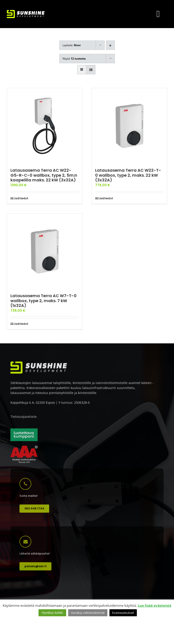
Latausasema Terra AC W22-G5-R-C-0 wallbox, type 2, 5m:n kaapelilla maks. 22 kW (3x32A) (43, 175)
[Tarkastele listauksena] (90, 69)
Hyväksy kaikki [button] (52, 612)
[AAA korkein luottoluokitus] (24, 449)
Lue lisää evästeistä (154, 605)
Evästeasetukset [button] (123, 613)
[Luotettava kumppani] (24, 431)
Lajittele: (72, 45)
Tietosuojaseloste (23, 418)
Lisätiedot (21, 198)
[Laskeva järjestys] (110, 45)
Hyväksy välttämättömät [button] (88, 613)
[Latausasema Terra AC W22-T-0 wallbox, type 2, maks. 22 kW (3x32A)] (129, 125)
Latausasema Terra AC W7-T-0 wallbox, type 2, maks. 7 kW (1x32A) (43, 300)
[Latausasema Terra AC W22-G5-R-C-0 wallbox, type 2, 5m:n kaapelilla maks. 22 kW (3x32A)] (44, 125)
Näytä (74, 58)
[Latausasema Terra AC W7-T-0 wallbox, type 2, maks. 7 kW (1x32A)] (44, 251)
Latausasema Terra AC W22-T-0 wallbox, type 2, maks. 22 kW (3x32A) (128, 175)
